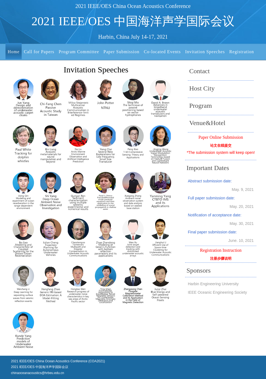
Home (13, 51)
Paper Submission (121, 51)
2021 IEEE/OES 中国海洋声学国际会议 (133, 21)
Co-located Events (162, 51)
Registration (241, 51)
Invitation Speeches (205, 51)
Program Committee (79, 51)
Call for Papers (39, 51)
